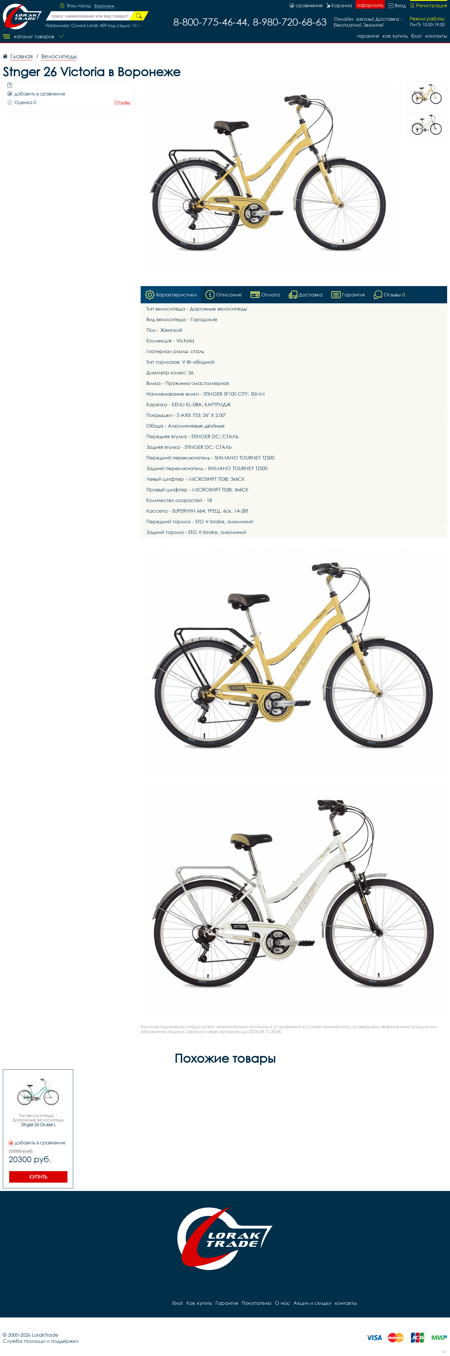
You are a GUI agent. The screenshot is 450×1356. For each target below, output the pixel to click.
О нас (282, 1303)
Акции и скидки (312, 1303)
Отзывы (122, 102)
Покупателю (256, 1303)
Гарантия (368, 36)
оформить (370, 5)
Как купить (395, 36)
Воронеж (104, 6)
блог (416, 36)
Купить (38, 1177)
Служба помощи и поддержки (40, 1341)
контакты (436, 36)
